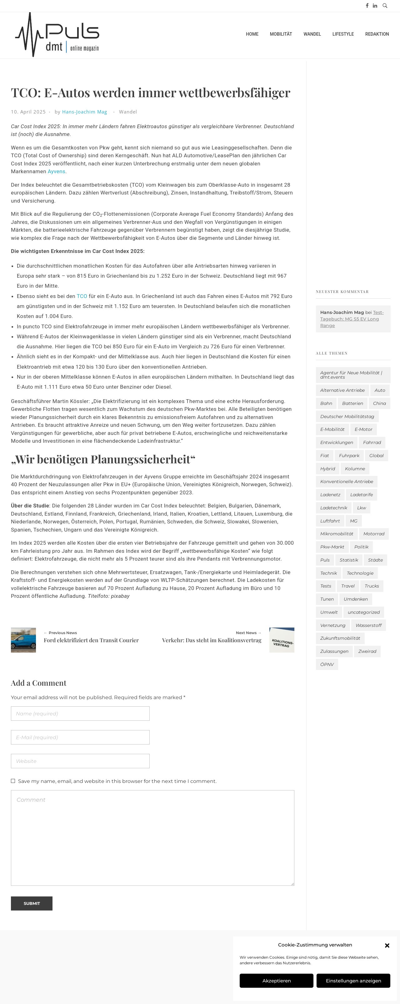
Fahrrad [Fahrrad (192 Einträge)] (372, 442)
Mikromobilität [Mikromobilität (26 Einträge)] (336, 534)
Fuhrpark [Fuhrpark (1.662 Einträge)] (349, 455)
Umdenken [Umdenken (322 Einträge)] (356, 599)
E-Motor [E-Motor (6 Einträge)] (363, 429)
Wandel (128, 111)
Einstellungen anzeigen (353, 981)
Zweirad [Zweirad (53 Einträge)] (367, 651)
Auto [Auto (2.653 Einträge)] (380, 390)
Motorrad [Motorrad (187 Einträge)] (373, 534)
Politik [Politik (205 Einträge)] (361, 547)
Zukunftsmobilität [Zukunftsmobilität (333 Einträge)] (340, 638)
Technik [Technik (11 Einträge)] (328, 573)
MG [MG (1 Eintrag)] (354, 521)
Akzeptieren (276, 981)
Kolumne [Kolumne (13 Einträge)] (355, 469)
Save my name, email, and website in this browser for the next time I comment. (117, 781)
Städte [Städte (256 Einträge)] (375, 560)
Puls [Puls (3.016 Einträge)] (325, 560)
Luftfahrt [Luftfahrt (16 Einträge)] (330, 521)
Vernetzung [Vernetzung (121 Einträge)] (333, 625)
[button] (387, 945)
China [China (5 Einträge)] (379, 403)
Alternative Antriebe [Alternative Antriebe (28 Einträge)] (342, 390)
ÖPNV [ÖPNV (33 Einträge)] (327, 664)
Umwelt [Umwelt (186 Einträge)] (329, 612)
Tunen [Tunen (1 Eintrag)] (327, 599)
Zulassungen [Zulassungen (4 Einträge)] (334, 651)
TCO (82, 296)
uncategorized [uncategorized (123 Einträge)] (364, 612)
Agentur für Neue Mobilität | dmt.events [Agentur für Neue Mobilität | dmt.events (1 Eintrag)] (351, 375)
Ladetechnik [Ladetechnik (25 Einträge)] (333, 508)
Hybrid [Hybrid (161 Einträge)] (327, 469)
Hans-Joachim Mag (84, 111)
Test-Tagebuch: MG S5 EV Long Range (352, 319)
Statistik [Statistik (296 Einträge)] (349, 560)
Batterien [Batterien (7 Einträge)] (352, 403)
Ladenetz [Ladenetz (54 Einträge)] (330, 494)
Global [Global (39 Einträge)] (376, 455)
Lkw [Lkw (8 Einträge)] (361, 508)
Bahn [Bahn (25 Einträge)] (326, 403)
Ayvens (56, 171)
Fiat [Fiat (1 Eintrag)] (324, 455)
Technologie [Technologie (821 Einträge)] (360, 573)
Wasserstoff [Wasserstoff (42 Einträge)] (369, 625)
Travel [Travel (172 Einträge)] (348, 586)
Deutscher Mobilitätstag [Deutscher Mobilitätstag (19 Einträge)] (347, 416)
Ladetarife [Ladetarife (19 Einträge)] (361, 494)
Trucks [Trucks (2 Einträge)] (372, 586)
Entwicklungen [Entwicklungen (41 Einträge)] (336, 442)
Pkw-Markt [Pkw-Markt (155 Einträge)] (332, 547)
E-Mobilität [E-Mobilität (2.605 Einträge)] (332, 429)
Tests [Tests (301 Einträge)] (325, 586)
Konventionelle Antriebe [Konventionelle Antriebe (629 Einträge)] (346, 481)
